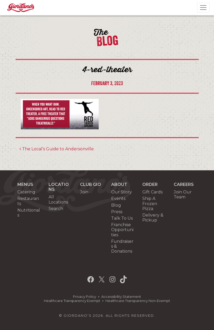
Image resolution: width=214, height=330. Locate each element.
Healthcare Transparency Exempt (72, 301)
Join (84, 192)
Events (118, 198)
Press (116, 211)
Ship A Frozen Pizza (149, 203)
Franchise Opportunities (122, 229)
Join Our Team (183, 194)
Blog (116, 205)
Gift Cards (152, 192)
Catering (26, 192)
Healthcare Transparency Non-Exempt (137, 301)
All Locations (58, 199)
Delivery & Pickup (152, 218)
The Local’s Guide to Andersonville (56, 148)
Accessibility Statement (121, 297)
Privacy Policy (84, 297)
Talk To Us (122, 218)
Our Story (121, 192)
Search (56, 208)
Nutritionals (28, 213)
